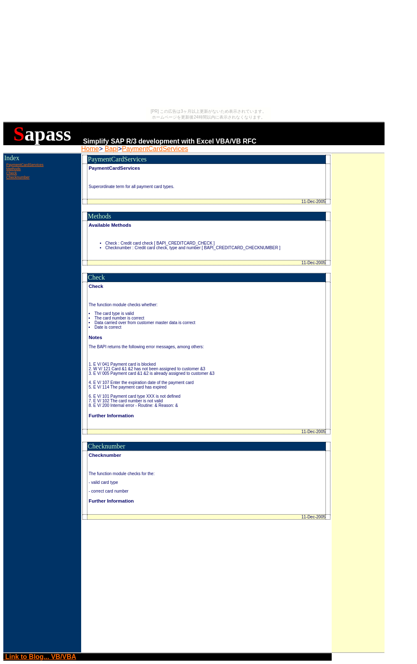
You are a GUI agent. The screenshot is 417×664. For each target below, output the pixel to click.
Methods (13, 169)
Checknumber (18, 177)
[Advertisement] (42, 199)
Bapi (111, 148)
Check (11, 173)
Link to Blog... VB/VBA (39, 656)
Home (90, 148)
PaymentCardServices (155, 148)
